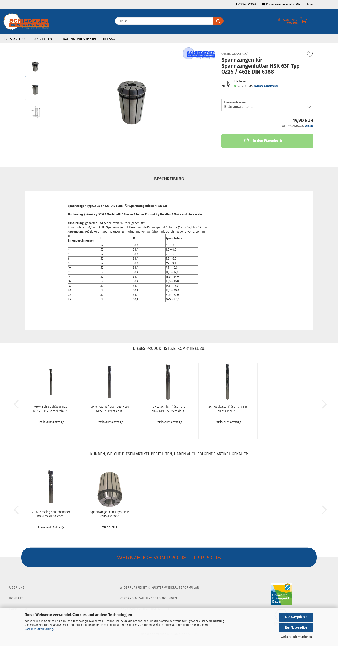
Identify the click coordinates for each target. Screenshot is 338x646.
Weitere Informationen (296, 637)
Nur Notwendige (296, 627)
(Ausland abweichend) (266, 86)
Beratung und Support (78, 39)
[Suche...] (218, 21)
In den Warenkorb (262, 140)
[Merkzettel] (335, 22)
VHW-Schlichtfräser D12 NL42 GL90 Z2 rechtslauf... (169, 408)
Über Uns (17, 587)
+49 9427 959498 (245, 4)
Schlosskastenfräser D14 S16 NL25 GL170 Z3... (227, 408)
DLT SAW (109, 39)
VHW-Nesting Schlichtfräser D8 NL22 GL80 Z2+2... (51, 513)
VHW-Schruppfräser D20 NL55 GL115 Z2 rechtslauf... (50, 408)
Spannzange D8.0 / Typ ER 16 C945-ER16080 (109, 513)
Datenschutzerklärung (39, 629)
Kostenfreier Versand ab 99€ (281, 4)
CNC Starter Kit (16, 39)
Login (310, 4)
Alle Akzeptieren (296, 617)
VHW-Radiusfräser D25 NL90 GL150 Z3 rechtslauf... (110, 408)
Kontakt (16, 598)
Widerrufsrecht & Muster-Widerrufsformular (159, 587)
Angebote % (43, 39)
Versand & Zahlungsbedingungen (148, 598)
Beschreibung (169, 178)
